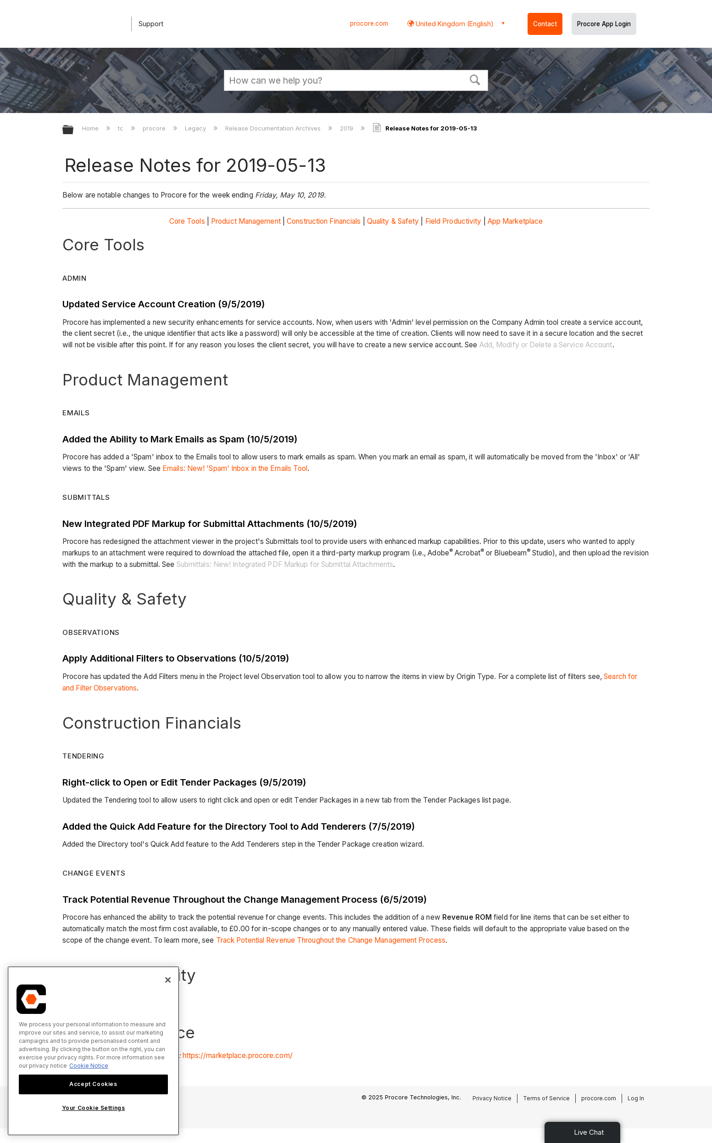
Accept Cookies (93, 1084)
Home (91, 128)
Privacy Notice (492, 1098)
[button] (475, 79)
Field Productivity (453, 221)
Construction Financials (324, 221)
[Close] (168, 980)
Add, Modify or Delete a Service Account (545, 344)
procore (155, 128)
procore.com (369, 23)
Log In (636, 1098)
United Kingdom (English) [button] (454, 24)
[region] (93, 1051)
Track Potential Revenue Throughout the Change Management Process (330, 940)
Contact (545, 24)
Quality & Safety (393, 221)
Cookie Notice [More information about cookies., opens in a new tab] (88, 1065)
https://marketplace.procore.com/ (238, 1055)
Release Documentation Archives (274, 128)
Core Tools (187, 221)
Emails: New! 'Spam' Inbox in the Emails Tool (234, 468)
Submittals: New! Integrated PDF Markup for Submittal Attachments (285, 564)
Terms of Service (546, 1098)
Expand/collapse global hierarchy (73, 130)
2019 (347, 128)
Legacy (196, 128)
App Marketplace (515, 221)
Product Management (246, 221)
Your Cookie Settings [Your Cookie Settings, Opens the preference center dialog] (93, 1107)
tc (121, 128)
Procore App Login (604, 24)
